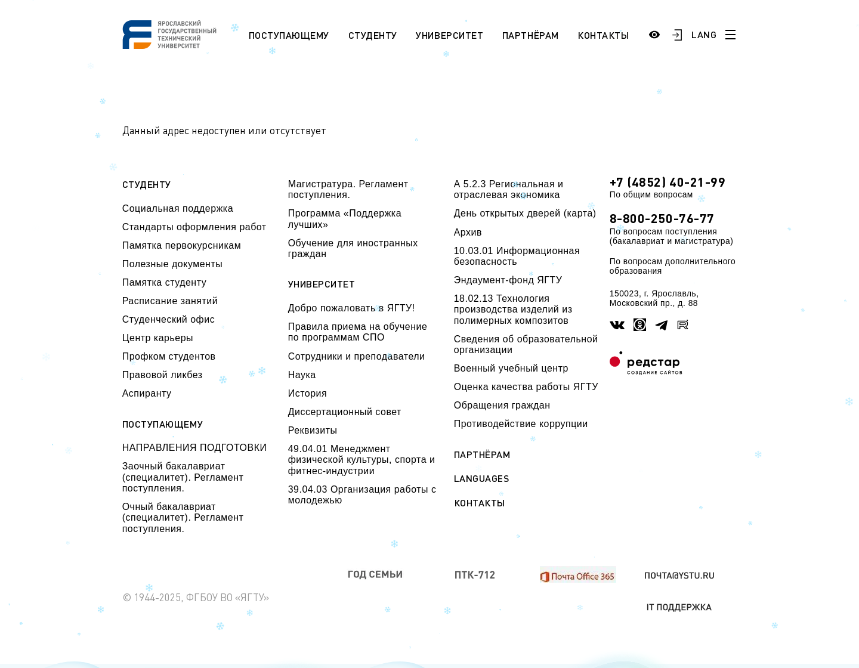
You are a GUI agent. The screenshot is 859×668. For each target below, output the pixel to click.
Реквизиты (313, 430)
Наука (302, 375)
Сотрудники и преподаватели (356, 356)
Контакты (603, 35)
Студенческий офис (168, 319)
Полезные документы (172, 264)
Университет (449, 35)
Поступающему (289, 35)
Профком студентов (169, 356)
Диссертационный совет (344, 412)
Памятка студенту (164, 282)
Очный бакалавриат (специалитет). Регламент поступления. (183, 518)
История (307, 393)
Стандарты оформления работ (194, 227)
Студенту (372, 35)
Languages (481, 478)
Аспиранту (147, 393)
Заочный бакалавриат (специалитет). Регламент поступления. (183, 477)
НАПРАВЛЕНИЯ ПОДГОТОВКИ (194, 448)
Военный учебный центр (511, 368)
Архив (468, 232)
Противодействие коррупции (521, 424)
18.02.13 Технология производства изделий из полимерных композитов (513, 309)
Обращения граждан (502, 405)
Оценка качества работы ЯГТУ (526, 387)
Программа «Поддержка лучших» (344, 218)
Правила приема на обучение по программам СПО (358, 331)
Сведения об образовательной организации (526, 344)
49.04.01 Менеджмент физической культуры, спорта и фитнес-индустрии (361, 460)
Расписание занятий (170, 301)
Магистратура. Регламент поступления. (348, 189)
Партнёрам (530, 35)
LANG (704, 34)
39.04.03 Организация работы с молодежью (362, 494)
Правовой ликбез (162, 375)
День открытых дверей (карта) (525, 213)
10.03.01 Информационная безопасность (517, 256)
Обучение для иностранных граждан (353, 248)
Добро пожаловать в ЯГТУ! (351, 308)
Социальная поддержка (177, 208)
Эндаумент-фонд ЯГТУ (508, 280)
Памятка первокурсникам (181, 245)
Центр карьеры (157, 338)
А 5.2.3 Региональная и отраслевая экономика (509, 189)
